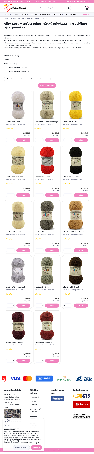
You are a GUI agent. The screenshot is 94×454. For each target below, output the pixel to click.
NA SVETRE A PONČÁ (33, 18)
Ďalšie (85, 14)
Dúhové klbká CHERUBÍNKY (40, 14)
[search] (69, 8)
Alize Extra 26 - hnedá (71, 289)
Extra (43, 18)
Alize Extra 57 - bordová (43, 344)
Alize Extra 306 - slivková (15, 344)
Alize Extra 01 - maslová (14, 177)
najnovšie (29, 79)
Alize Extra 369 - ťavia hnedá (74, 233)
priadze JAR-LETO (20, 14)
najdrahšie (19, 79)
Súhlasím (36, 447)
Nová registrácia (83, 1)
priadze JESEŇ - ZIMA (17, 18)
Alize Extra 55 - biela (13, 122)
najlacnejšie (9, 79)
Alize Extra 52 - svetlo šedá (15, 289)
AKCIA (7, 14)
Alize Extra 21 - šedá (42, 289)
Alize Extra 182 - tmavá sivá (45, 233)
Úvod (6, 18)
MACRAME (57, 14)
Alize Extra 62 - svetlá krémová (17, 233)
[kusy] (10, 140)
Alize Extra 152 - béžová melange (46, 122)
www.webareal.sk (54, 452)
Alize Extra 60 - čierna (71, 177)
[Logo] (15, 8)
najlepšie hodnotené (42, 79)
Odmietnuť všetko (21, 447)
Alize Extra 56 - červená (43, 177)
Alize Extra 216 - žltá (71, 122)
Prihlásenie (71, 1)
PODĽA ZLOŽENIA (71, 14)
